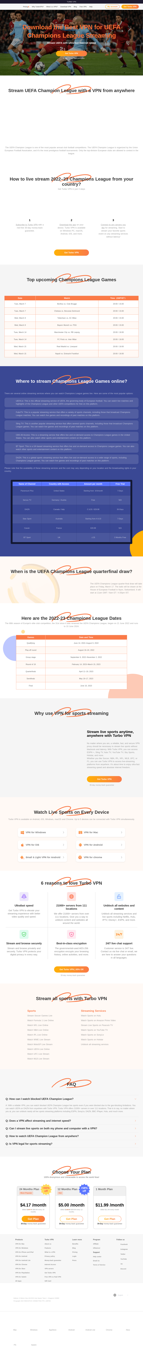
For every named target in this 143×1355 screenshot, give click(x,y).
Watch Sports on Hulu (91, 1016)
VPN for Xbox (20, 1268)
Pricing (25, 7)
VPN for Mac (19, 1244)
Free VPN (83, 7)
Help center (97, 1256)
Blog (75, 7)
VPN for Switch (20, 1277)
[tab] (71, 1099)
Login (74, 1256)
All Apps (18, 1281)
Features (48, 1248)
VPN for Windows (21, 1248)
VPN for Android (21, 1256)
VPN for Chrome (21, 1264)
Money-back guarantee (53, 1260)
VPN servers (49, 1268)
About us (48, 1244)
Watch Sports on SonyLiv (92, 1035)
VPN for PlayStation (22, 1273)
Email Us (96, 1261)
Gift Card (48, 1281)
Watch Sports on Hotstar (92, 1039)
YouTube (122, 1259)
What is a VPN (50, 1252)
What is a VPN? (52, 7)
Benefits (75, 1244)
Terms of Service (99, 1265)
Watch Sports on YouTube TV (94, 1030)
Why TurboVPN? (38, 7)
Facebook (122, 1244)
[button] (71, 1099)
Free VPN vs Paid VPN (53, 1277)
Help (91, 7)
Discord (121, 1268)
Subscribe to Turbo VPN (27, 225)
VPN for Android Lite (22, 1260)
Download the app (68, 225)
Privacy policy (50, 1256)
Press (74, 1260)
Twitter (121, 1254)
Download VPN (65, 7)
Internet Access (50, 1264)
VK (120, 1264)
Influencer (96, 1248)
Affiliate (96, 1244)
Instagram (122, 1249)
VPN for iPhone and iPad (24, 1252)
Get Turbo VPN (130, 7)
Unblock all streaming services (94, 1044)
